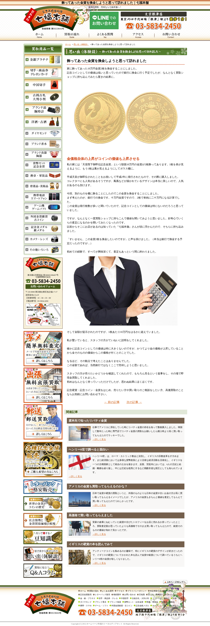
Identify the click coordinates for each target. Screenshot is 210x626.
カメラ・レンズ (159, 606)
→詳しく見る (99, 439)
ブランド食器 (115, 602)
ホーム (68, 44)
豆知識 (142, 594)
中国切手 (125, 598)
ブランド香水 (100, 602)
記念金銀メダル (142, 606)
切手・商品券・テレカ (108, 598)
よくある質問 (107, 591)
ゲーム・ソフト (101, 606)
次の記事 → (134, 402)
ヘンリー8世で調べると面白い (88, 449)
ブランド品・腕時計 (160, 598)
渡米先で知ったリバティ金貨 (88, 420)
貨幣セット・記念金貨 (133, 602)
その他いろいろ (175, 606)
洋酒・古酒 (177, 598)
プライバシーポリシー (137, 591)
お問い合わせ (130, 594)
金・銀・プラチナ (87, 598)
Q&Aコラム (171, 594)
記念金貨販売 (86, 594)
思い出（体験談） (81, 44)
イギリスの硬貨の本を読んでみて (91, 544)
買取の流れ (94, 591)
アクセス (120, 591)
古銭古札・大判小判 (140, 598)
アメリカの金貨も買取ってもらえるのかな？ (98, 486)
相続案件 (117, 594)
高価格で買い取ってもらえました (91, 515)
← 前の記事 (112, 402)
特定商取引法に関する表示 (161, 591)
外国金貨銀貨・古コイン (121, 606)
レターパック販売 (102, 594)
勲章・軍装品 (152, 602)
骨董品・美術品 (168, 602)
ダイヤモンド (86, 602)
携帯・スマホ (86, 606)
